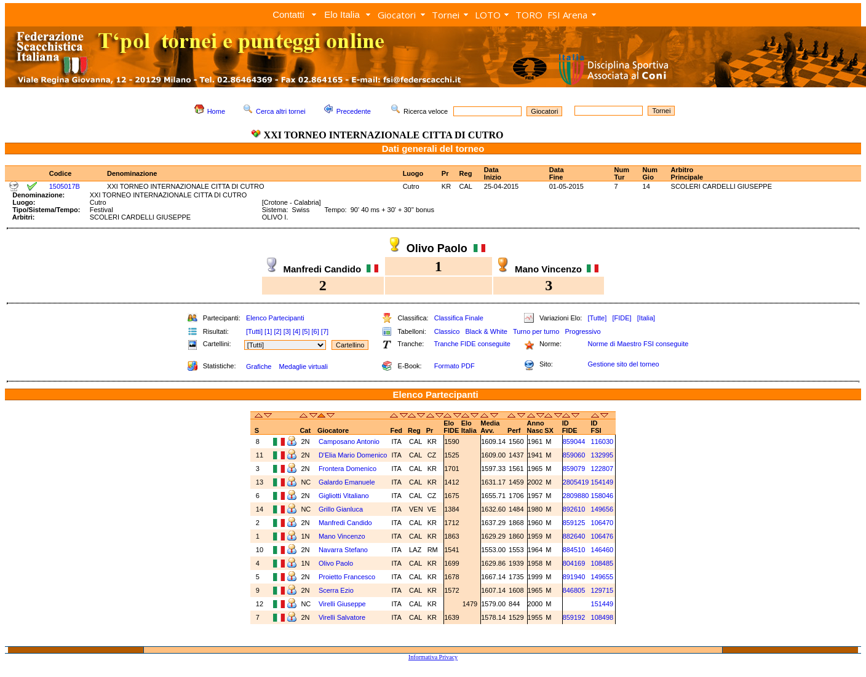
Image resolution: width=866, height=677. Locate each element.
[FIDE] (621, 318)
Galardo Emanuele (347, 482)
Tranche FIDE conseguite (472, 343)
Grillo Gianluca (341, 509)
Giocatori (397, 15)
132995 (602, 455)
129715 (602, 590)
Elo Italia (342, 14)
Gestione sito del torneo (623, 364)
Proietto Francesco (347, 576)
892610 (574, 509)
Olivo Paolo (336, 563)
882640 (574, 536)
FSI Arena (567, 15)
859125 (574, 522)
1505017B (64, 186)
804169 (574, 563)
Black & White (486, 331)
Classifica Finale (458, 318)
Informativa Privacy (433, 657)
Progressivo (583, 331)
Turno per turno (536, 331)
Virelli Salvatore (342, 617)
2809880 (576, 495)
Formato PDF (454, 366)
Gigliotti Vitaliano (344, 495)
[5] (305, 331)
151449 (602, 604)
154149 (602, 482)
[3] (287, 331)
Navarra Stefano (343, 549)
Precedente (353, 111)
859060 (574, 455)
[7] (324, 331)
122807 (602, 468)
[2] (277, 331)
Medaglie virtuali (303, 366)
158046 (602, 495)
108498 (602, 617)
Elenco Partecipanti (275, 318)
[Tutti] (254, 331)
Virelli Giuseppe (342, 604)
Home (216, 111)
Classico (447, 331)
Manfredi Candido (345, 522)
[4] (296, 331)
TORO (528, 15)
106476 (602, 536)
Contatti (288, 14)
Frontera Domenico (347, 468)
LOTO (488, 15)
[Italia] (646, 318)
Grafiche (259, 366)
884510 (574, 549)
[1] (268, 331)
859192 (574, 617)
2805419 (576, 482)
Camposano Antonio (349, 441)
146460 (602, 549)
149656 (602, 509)
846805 (574, 590)
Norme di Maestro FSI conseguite (637, 343)
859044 (574, 441)
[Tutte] (596, 318)
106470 (602, 522)
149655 (602, 576)
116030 (602, 441)
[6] (315, 331)
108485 (602, 563)
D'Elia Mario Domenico (353, 455)
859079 (574, 468)
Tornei (445, 15)
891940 (574, 576)
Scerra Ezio (336, 590)
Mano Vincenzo (342, 536)
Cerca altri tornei (281, 111)
